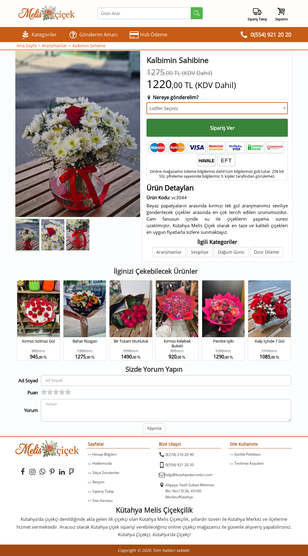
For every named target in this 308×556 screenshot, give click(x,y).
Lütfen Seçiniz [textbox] (163, 108)
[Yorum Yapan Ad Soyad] (166, 380)
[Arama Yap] (150, 13)
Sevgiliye (199, 252)
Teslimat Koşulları (249, 463)
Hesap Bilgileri (104, 454)
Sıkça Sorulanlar (105, 472)
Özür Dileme (266, 252)
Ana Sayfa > (28, 46)
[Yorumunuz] (166, 410)
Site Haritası (102, 500)
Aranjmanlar (169, 252)
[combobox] (217, 108)
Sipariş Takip (103, 491)
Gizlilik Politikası (247, 454)
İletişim (98, 481)
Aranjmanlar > (56, 46)
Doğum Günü (231, 252)
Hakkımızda (102, 463)
